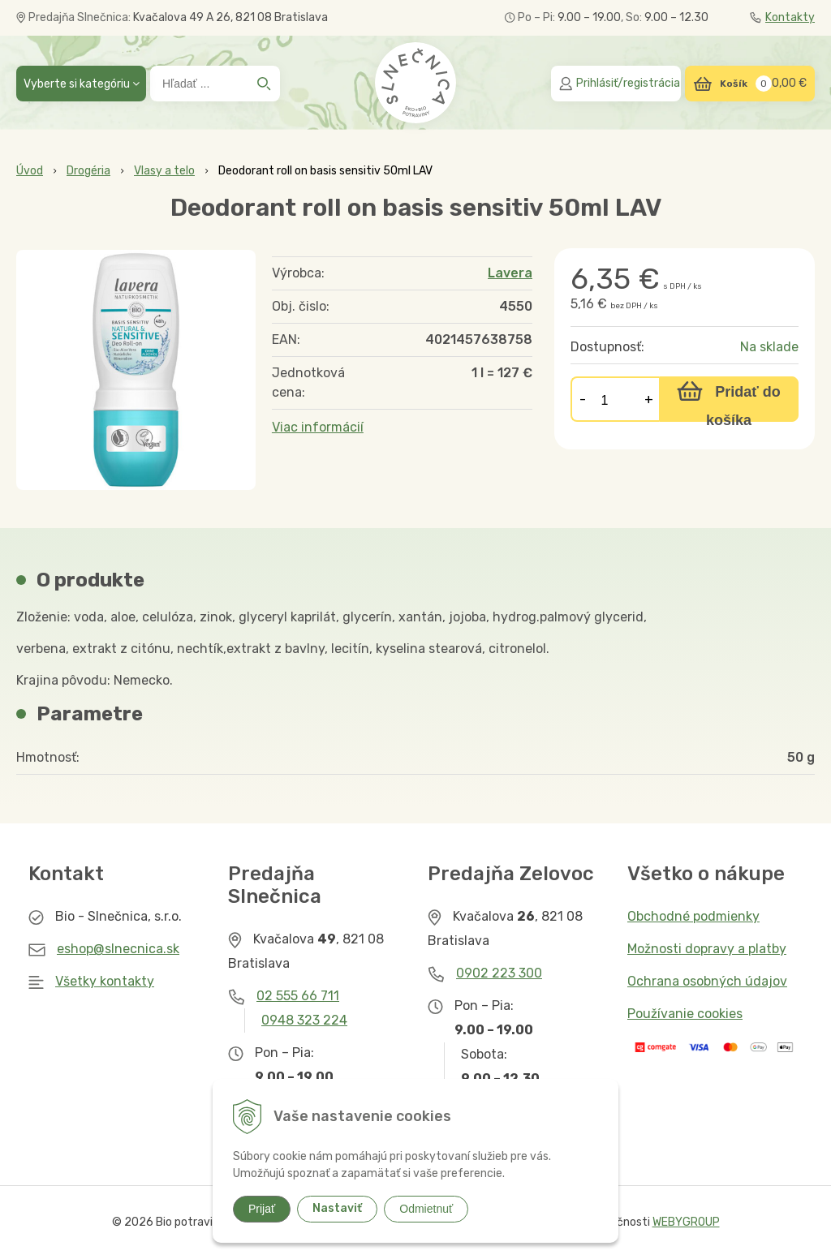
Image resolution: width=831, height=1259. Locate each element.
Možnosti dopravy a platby (706, 948)
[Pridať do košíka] (729, 399)
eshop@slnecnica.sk (118, 948)
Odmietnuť (426, 1208)
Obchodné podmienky (693, 916)
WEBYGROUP (686, 1222)
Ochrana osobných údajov (707, 981)
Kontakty (782, 17)
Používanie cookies (685, 1013)
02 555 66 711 (297, 995)
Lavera (510, 273)
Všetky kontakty (104, 981)
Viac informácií (318, 427)
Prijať (261, 1208)
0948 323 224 (304, 1020)
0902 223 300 (499, 973)
